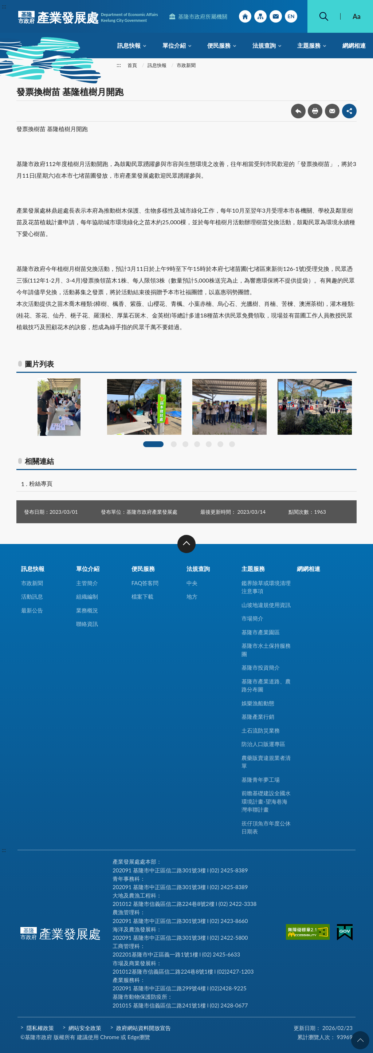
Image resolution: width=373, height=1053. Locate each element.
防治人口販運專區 (263, 744)
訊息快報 (129, 45)
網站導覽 (260, 16)
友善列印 (315, 111)
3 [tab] (185, 444)
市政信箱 (276, 16)
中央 (191, 583)
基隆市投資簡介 (261, 667)
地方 (191, 596)
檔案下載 (142, 596)
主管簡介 (87, 583)
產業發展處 (88, 17)
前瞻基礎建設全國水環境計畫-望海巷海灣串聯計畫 (266, 801)
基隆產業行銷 (258, 716)
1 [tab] (153, 444)
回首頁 (245, 16)
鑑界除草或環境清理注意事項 (266, 587)
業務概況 (87, 610)
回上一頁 (298, 111)
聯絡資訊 (87, 623)
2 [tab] (174, 444)
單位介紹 (174, 45)
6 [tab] (220, 444)
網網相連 (354, 45)
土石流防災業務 (261, 730)
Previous (13, 415)
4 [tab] (197, 444)
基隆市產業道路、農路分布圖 (266, 685)
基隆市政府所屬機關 (202, 16)
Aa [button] (356, 16)
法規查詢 (264, 45)
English (291, 16)
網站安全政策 (84, 1028)
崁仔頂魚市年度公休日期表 (266, 827)
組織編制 (87, 596)
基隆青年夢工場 (261, 779)
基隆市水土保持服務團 (266, 649)
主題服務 (309, 45)
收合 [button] (186, 544)
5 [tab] (209, 444)
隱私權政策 (40, 1028)
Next (359, 415)
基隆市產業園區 (261, 632)
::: (4, 6)
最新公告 (32, 610)
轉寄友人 (332, 111)
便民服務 (219, 45)
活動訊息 (32, 596)
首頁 (132, 65)
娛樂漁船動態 (258, 703)
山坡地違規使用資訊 (266, 605)
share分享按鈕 (349, 111)
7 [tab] (232, 444)
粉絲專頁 (40, 483)
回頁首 (360, 1040)
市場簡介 (252, 618)
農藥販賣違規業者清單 (266, 761)
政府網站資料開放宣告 (143, 1028)
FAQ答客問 (145, 583)
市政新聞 (186, 65)
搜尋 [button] (323, 16)
